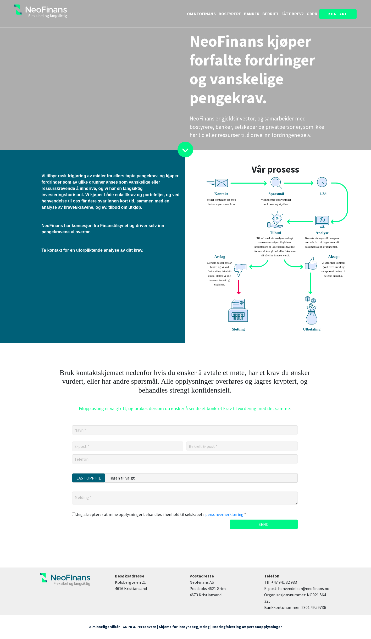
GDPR (312, 13)
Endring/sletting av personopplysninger (247, 626)
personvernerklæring (224, 514)
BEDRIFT (270, 13)
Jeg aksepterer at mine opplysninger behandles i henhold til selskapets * (159, 514)
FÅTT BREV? (292, 13)
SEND (264, 524)
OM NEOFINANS (202, 13)
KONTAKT (337, 14)
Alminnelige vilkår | (105, 626)
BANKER (251, 13)
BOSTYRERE (230, 13)
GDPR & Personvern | (140, 626)
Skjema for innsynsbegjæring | (185, 626)
